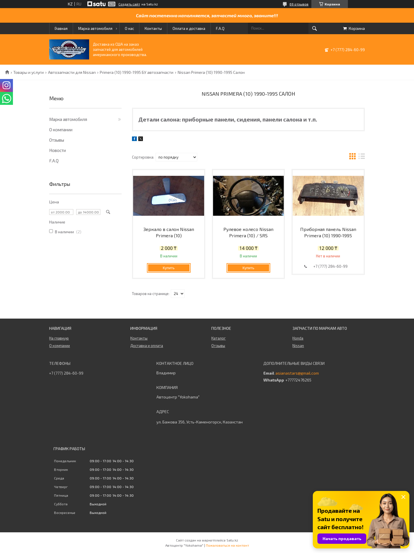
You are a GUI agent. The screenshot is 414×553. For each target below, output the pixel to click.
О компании (60, 129)
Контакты (153, 28)
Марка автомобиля (95, 28)
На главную (59, 338)
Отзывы (56, 139)
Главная (61, 28)
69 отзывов (299, 4)
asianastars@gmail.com (297, 373)
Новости (57, 150)
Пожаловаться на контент (227, 545)
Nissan (298, 345)
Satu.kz (232, 540)
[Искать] (314, 28)
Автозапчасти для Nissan (72, 72)
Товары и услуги (28, 72)
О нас (129, 28)
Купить (169, 268)
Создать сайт (129, 4)
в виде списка (362, 157)
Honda (297, 338)
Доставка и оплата (146, 345)
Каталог (218, 338)
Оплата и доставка (188, 28)
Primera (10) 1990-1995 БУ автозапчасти (136, 72)
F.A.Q (220, 28)
